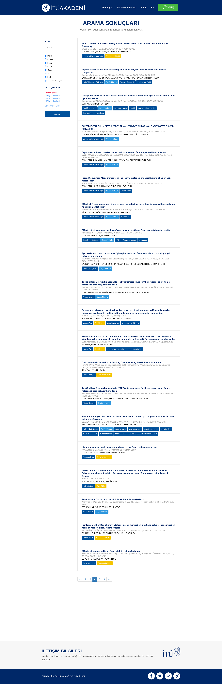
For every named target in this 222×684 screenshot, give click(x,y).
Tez (49, 73)
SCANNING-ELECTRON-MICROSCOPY (142, 434)
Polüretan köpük (129, 240)
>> (109, 579)
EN (152, 7)
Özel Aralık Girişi (52, 105)
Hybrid (132, 108)
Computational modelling (93, 113)
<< (80, 579)
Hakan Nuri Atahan (90, 429)
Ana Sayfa (107, 7)
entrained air (166, 429)
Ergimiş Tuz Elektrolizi (115, 349)
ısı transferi (125, 217)
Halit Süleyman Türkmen (93, 82)
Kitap (49, 66)
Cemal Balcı (88, 537)
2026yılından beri (52, 95)
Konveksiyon (126, 190)
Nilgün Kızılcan (89, 403)
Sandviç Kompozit (127, 82)
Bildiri (49, 77)
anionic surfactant (151, 429)
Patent (50, 59)
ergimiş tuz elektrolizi (130, 323)
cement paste (120, 429)
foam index (119, 434)
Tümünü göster (51, 92)
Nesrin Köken (88, 297)
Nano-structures (120, 108)
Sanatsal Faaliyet (54, 80)
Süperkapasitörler (135, 349)
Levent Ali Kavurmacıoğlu (93, 56)
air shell (86, 434)
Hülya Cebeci (88, 486)
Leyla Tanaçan (89, 374)
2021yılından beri (52, 101)
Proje (49, 63)
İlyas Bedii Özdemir (90, 240)
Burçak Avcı (87, 323)
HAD (117, 240)
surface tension (106, 434)
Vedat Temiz (88, 511)
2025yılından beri (52, 98)
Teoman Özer (88, 457)
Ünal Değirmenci (89, 108)
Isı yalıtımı (143, 240)
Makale (50, 56)
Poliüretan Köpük (144, 82)
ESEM (95, 434)
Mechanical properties (146, 108)
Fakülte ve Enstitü (126, 7)
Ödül (49, 70)
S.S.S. (143, 7)
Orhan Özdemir (89, 563)
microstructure (135, 429)
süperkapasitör (113, 323)
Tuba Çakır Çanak (90, 268)
